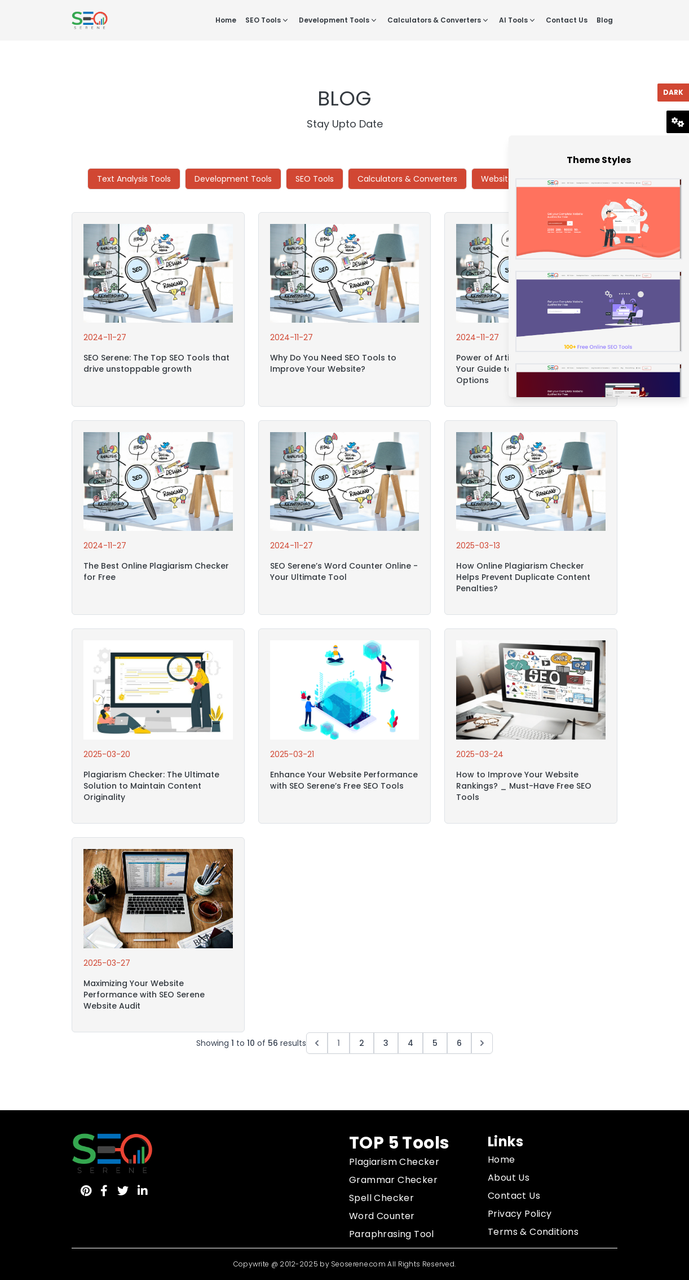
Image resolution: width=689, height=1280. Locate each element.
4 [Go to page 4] (410, 1043)
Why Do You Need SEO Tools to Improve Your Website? (333, 363)
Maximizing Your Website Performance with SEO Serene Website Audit (144, 994)
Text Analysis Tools (134, 178)
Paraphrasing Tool (391, 1234)
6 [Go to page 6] (459, 1043)
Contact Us (567, 20)
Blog (605, 20)
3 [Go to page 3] (385, 1043)
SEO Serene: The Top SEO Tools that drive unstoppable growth (156, 363)
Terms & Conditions (533, 1231)
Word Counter (382, 1215)
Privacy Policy (520, 1213)
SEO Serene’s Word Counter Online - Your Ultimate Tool (344, 571)
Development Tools (338, 20)
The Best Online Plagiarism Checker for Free (156, 571)
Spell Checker (381, 1197)
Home (225, 20)
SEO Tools (267, 20)
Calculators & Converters (438, 20)
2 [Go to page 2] (361, 1043)
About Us (508, 1177)
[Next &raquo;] (482, 1043)
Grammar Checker (393, 1179)
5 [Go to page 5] (435, 1043)
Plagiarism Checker (394, 1161)
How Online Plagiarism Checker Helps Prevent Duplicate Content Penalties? (523, 577)
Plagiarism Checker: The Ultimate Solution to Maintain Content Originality (151, 786)
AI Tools (518, 20)
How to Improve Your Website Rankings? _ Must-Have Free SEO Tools (523, 786)
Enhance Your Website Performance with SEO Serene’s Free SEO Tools (344, 780)
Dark (673, 92)
